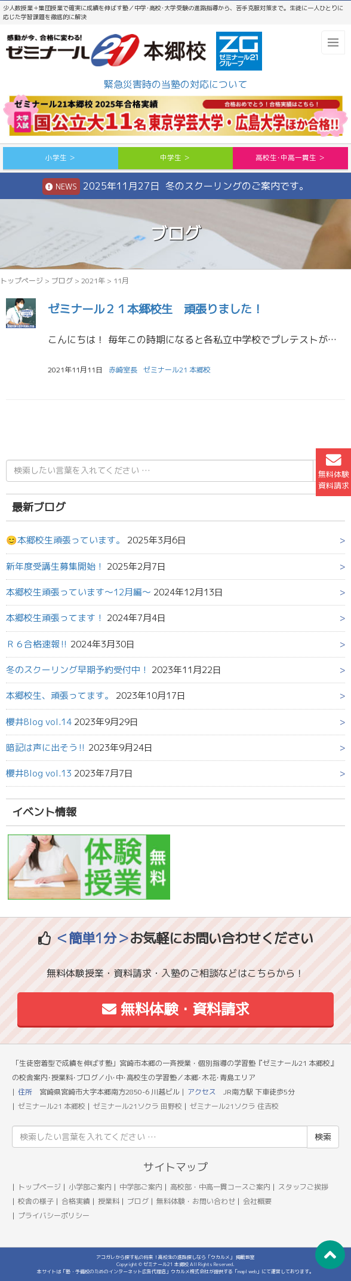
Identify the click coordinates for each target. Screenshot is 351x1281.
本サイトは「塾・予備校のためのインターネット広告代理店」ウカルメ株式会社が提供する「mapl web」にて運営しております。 (175, 1271)
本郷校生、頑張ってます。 (59, 695)
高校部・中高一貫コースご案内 (220, 1187)
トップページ (21, 281)
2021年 (93, 281)
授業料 (108, 1201)
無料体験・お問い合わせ (195, 1201)
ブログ (62, 281)
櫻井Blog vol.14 (39, 722)
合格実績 (75, 1201)
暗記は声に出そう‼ (46, 747)
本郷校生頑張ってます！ (55, 618)
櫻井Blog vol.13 (39, 773)
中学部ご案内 (140, 1187)
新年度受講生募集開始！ (55, 566)
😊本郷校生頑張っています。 (65, 540)
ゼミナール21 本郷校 (177, 370)
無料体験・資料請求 (176, 1009)
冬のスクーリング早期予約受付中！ (77, 670)
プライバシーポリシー (54, 1215)
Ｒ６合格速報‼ (37, 644)
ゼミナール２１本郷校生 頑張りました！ (155, 309)
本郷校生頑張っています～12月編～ (78, 592)
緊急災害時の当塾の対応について (175, 84)
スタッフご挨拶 (303, 1187)
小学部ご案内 (90, 1187)
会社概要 (257, 1201)
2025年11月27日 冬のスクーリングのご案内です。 (175, 186)
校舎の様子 (36, 1201)
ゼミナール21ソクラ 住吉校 (234, 1106)
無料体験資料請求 (333, 472)
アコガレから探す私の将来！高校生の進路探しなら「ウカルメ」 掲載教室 (175, 1257)
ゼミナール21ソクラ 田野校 (137, 1106)
